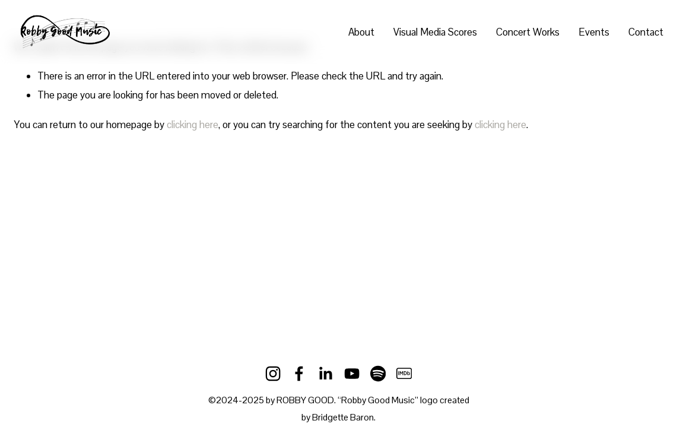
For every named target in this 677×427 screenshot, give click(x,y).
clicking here (192, 124)
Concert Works (528, 32)
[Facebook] (299, 373)
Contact (645, 32)
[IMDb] (404, 373)
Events (594, 32)
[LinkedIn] (325, 373)
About (361, 32)
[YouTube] (352, 373)
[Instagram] (273, 373)
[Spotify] (378, 373)
